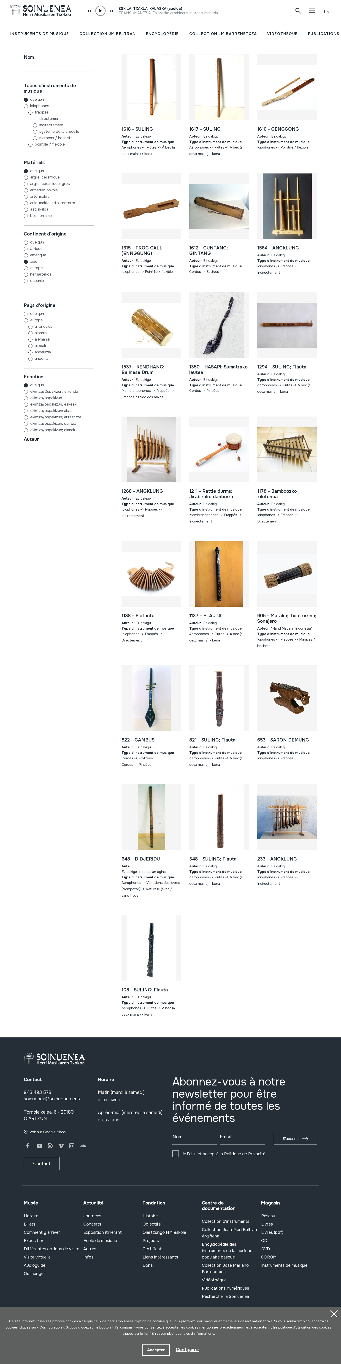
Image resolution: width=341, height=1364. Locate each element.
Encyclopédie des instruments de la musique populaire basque (227, 1251)
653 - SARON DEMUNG (283, 740)
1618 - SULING (137, 129)
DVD (265, 1248)
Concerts (92, 1224)
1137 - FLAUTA (205, 616)
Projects (151, 1240)
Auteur (31, 439)
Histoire (150, 1215)
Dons (148, 1265)
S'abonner (291, 1138)
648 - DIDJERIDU (141, 859)
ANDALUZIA (37, 352)
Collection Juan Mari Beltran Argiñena (229, 1233)
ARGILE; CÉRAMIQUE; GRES (50, 183)
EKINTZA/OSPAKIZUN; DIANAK (52, 430)
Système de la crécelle (51, 131)
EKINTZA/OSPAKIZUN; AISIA (51, 410)
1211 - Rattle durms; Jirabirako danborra (211, 494)
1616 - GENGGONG (278, 129)
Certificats (153, 1248)
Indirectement (44, 125)
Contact (41, 1163)
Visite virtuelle (37, 1257)
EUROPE (36, 267)
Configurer (187, 1349)
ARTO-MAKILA (39, 196)
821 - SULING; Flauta (212, 740)
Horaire (31, 1215)
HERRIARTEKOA (40, 274)
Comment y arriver (42, 1232)
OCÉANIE (37, 280)
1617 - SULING (205, 129)
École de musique (100, 1240)
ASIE (33, 261)
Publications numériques (225, 1288)
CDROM (269, 1257)
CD (264, 1240)
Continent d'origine (45, 234)
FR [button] (326, 11)
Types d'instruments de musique (50, 88)
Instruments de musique (284, 1265)
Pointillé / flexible (44, 144)
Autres (89, 1248)
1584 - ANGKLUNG (278, 248)
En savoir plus (162, 1333)
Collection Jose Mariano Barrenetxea (225, 1268)
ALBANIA (35, 332)
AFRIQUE (36, 248)
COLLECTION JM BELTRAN (107, 33)
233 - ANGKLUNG (277, 859)
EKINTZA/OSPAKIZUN (46, 397)
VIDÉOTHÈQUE (282, 33)
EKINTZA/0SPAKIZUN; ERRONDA (54, 391)
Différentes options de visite (51, 1248)
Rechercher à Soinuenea (225, 1296)
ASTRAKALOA (39, 209)
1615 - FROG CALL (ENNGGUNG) (142, 250)
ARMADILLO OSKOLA (44, 190)
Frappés (36, 112)
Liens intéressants (160, 1257)
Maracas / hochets (48, 137)
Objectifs (152, 1224)
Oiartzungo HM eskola (164, 1232)
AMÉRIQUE (38, 255)
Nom (29, 57)
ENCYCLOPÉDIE (162, 33)
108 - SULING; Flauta (145, 990)
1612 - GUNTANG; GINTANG (208, 250)
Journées (92, 1215)
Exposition (34, 1240)
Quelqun (34, 99)
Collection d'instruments (225, 1221)
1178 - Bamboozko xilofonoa (277, 494)
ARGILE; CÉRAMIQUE (45, 177)
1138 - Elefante (138, 616)
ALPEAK (35, 345)
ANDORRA (36, 358)
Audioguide (34, 1265)
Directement (42, 118)
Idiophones (36, 105)
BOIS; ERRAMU (41, 215)
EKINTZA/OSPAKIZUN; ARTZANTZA (55, 417)
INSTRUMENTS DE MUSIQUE (39, 33)
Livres (267, 1224)
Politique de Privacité (244, 1153)
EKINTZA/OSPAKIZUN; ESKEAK (53, 404)
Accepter (156, 1349)
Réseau (268, 1215)
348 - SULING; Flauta (213, 859)
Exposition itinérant (102, 1232)
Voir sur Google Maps (48, 1132)
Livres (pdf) (272, 1232)
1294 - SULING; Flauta (281, 367)
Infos (88, 1257)
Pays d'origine (39, 305)
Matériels (34, 162)
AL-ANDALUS (38, 326)
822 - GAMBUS (138, 740)
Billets (29, 1224)
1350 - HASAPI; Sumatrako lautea (218, 369)
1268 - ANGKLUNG (142, 491)
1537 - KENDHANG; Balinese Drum (143, 369)
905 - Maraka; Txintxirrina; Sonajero (286, 618)
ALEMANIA (37, 339)
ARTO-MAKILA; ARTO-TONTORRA (52, 202)
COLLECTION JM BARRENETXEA (223, 33)
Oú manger (34, 1273)
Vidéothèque (214, 1280)
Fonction (33, 377)
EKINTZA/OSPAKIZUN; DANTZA (53, 423)
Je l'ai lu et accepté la (223, 1153)
